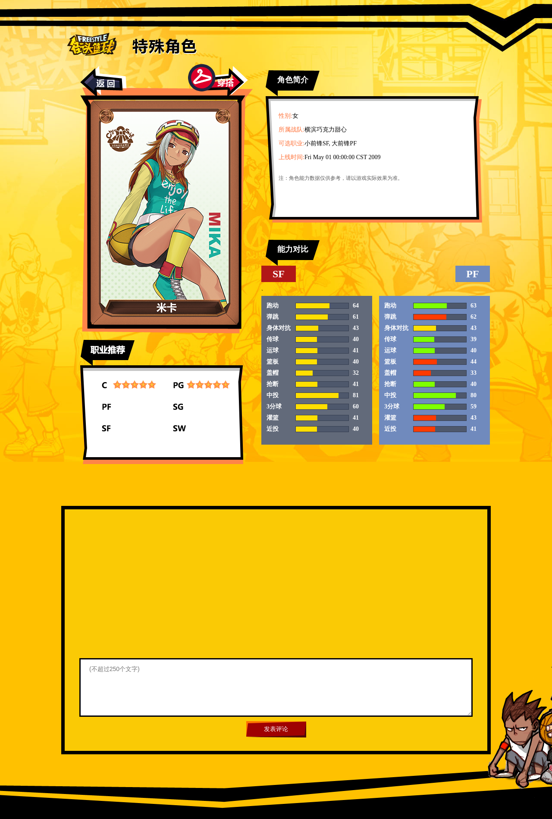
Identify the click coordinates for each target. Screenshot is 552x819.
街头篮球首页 (91, 43)
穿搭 (218, 80)
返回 (103, 81)
